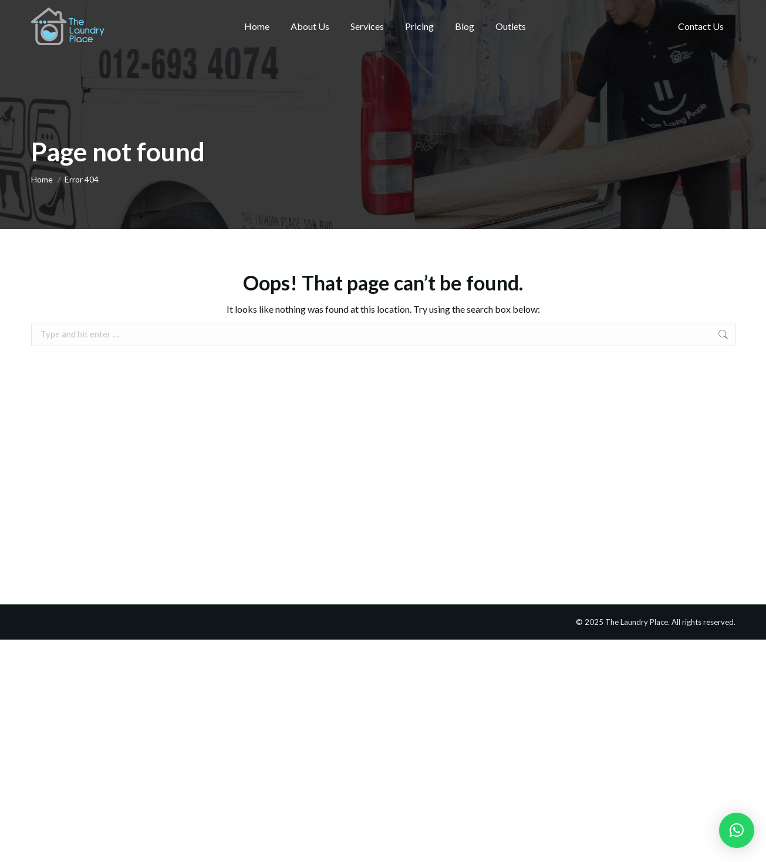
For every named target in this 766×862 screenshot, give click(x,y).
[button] (736, 830)
